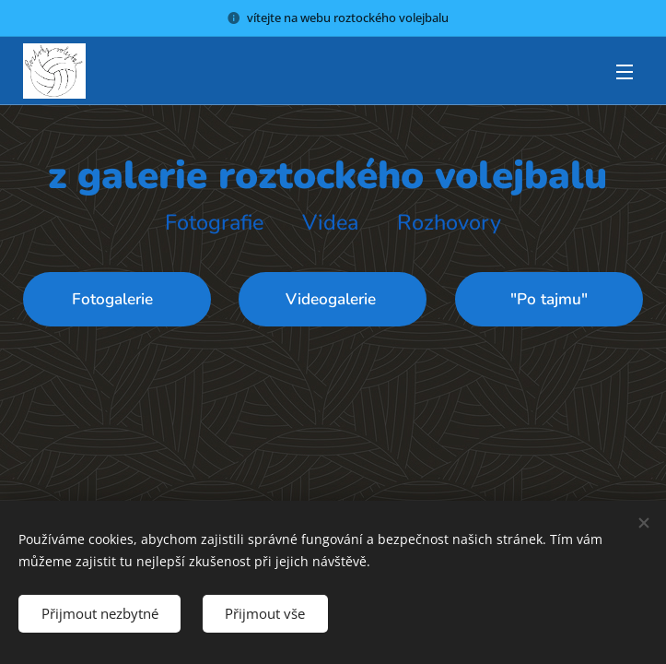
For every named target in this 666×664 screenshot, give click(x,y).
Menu (624, 72)
